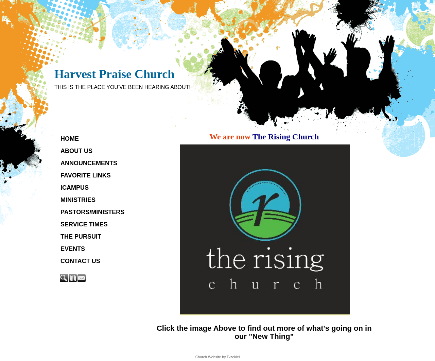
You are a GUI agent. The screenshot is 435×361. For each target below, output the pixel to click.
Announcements (88, 163)
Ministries (77, 199)
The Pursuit (80, 236)
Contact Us (80, 261)
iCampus (74, 187)
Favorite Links (85, 175)
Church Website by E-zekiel (217, 357)
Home (69, 138)
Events (72, 248)
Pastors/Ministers (92, 212)
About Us (76, 151)
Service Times (84, 224)
